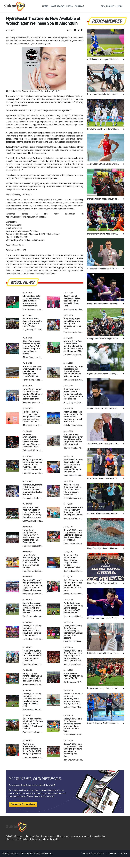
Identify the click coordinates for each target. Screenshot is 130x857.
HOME (45, 6)
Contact (123, 853)
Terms (85, 853)
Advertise (112, 853)
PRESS (69, 6)
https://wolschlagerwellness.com (29, 240)
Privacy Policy (97, 853)
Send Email (17, 228)
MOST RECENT (57, 6)
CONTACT (79, 6)
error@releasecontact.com (17, 264)
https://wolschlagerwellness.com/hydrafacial (52, 110)
